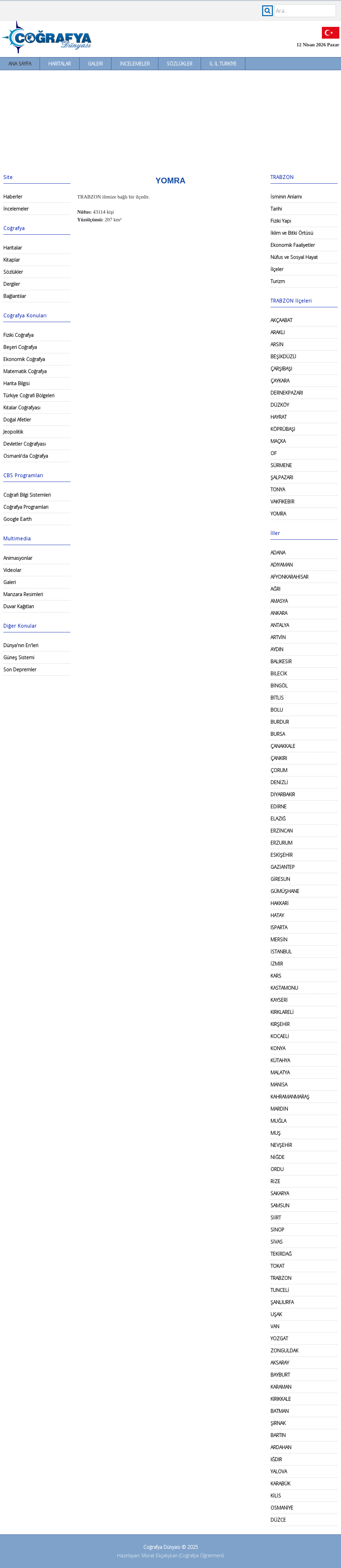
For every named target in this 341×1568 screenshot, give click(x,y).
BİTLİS (277, 698)
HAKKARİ (280, 903)
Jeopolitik (13, 432)
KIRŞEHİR (280, 1024)
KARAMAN (281, 1387)
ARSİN (277, 344)
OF (274, 453)
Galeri (95, 63)
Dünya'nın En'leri (20, 645)
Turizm (278, 281)
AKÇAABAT (281, 320)
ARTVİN (278, 637)
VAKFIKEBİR (282, 501)
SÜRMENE (281, 465)
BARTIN (278, 1435)
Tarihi (276, 209)
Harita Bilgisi (16, 383)
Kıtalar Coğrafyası (21, 407)
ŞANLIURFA (282, 1302)
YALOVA (279, 1471)
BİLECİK (279, 673)
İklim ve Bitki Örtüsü (292, 233)
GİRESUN (280, 879)
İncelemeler (135, 63)
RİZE (275, 1181)
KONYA (278, 1048)
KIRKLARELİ (282, 1012)
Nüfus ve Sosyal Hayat (294, 257)
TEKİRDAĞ (281, 1254)
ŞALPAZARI (282, 477)
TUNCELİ (280, 1290)
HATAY (277, 915)
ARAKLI (278, 332)
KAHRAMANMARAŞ (290, 1096)
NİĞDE (278, 1157)
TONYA (278, 489)
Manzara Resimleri (23, 594)
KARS (276, 976)
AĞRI (275, 589)
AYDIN (277, 649)
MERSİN (279, 939)
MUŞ (276, 1133)
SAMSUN (280, 1205)
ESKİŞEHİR (282, 855)
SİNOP (277, 1229)
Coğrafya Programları (25, 507)
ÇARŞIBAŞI (281, 368)
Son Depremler (19, 669)
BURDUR (280, 722)
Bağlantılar (14, 296)
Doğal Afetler (17, 419)
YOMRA (278, 513)
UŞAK (276, 1314)
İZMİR (277, 963)
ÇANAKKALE (283, 746)
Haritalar (59, 63)
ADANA (278, 552)
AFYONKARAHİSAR (289, 577)
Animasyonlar (17, 558)
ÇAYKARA (280, 380)
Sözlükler (179, 63)
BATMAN (280, 1411)
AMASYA (279, 601)
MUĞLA (278, 1121)
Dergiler (11, 284)
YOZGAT (279, 1338)
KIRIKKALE (281, 1399)
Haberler (12, 196)
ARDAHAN (281, 1447)
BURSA (278, 734)
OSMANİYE (282, 1508)
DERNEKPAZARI (287, 393)
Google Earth (17, 519)
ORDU (277, 1169)
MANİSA (279, 1084)
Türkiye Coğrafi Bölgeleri (28, 395)
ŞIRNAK (278, 1423)
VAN (275, 1326)
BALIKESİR (281, 661)
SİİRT (276, 1217)
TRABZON (281, 1278)
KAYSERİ (279, 1000)
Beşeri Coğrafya (20, 347)
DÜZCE (278, 1520)
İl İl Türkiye (223, 63)
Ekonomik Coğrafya (24, 359)
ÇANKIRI (279, 758)
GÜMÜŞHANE (285, 891)
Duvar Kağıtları (18, 606)
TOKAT (277, 1266)
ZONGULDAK (284, 1350)
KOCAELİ (280, 1036)
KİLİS (276, 1495)
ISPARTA (279, 927)
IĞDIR (276, 1459)
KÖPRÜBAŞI (283, 429)
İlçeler (277, 269)
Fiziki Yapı (281, 221)
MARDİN (279, 1109)
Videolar (12, 570)
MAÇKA (278, 441)
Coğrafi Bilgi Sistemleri (27, 495)
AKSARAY (280, 1362)
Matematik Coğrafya (25, 371)
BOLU (277, 710)
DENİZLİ (279, 782)
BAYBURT (280, 1375)
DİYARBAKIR (283, 794)
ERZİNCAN (282, 830)
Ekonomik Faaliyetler (293, 245)
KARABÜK (280, 1483)
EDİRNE (279, 806)
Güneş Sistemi (18, 657)
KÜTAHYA (280, 1060)
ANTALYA (280, 625)
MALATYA (280, 1072)
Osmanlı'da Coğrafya (25, 456)
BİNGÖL (279, 685)
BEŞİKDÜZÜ (283, 356)
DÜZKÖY (280, 405)
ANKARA (279, 613)
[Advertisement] (170, 121)
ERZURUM (281, 843)
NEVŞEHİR (281, 1145)
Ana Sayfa (19, 63)
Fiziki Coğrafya (18, 335)
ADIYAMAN (282, 565)
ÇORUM (279, 770)
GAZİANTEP (283, 867)
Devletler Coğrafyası (24, 444)
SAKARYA (280, 1193)
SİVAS (277, 1242)
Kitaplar (11, 260)
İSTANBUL (281, 951)
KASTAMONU (284, 988)
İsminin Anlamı (286, 196)
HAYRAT (279, 417)
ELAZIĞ (278, 818)
